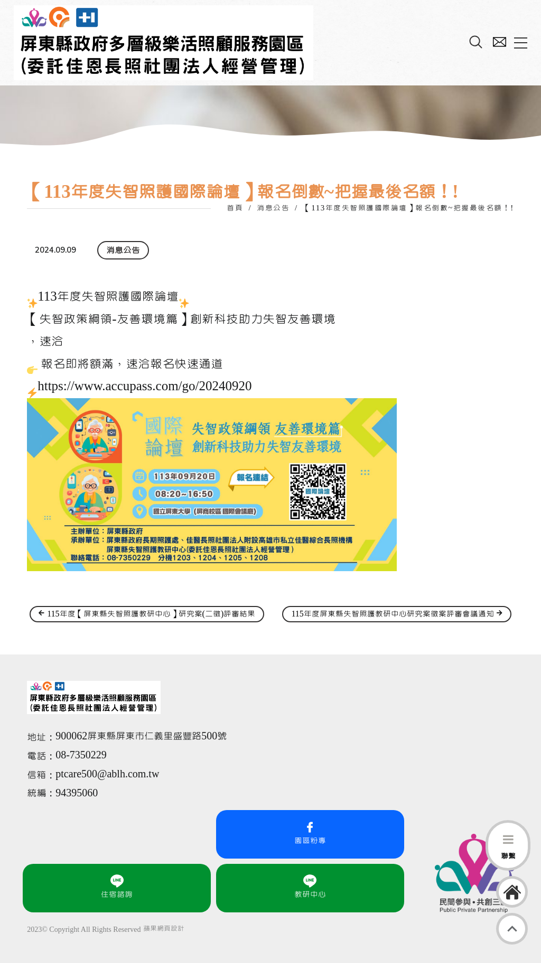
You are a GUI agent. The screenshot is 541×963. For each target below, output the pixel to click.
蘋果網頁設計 (163, 928)
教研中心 (310, 886)
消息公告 (273, 208)
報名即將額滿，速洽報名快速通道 (132, 364)
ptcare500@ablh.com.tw (107, 774)
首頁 (235, 208)
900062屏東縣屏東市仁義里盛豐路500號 (141, 736)
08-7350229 (82, 755)
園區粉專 (310, 833)
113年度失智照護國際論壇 (108, 296)
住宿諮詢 (117, 886)
